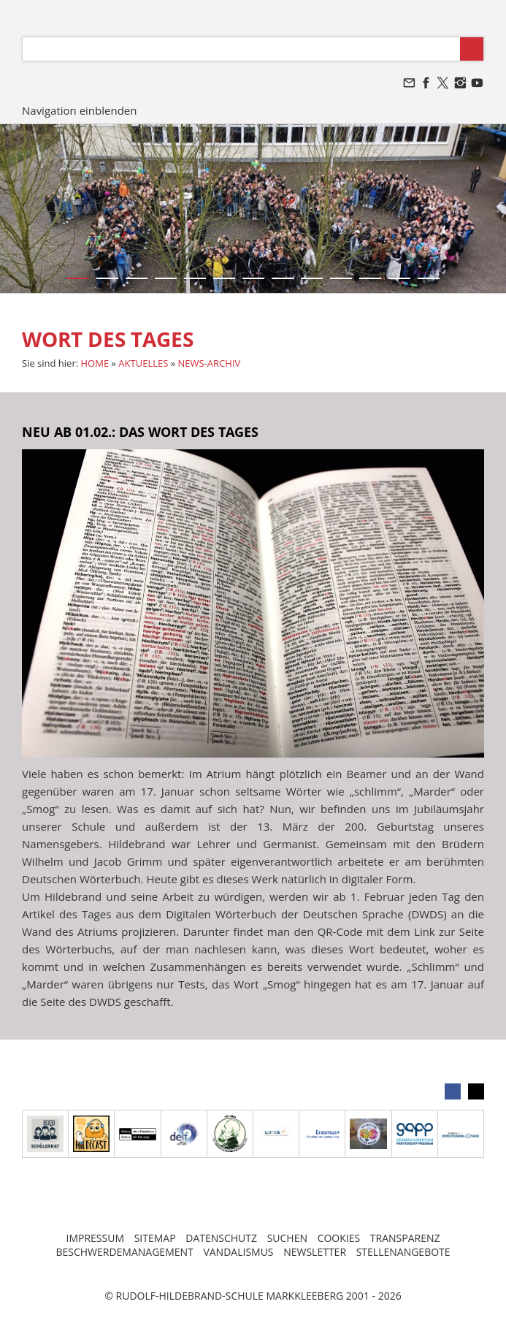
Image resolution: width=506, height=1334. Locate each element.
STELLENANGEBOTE (403, 1252)
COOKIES (339, 1238)
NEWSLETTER (314, 1252)
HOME (95, 363)
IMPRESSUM (95, 1238)
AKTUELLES (143, 363)
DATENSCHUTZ (221, 1238)
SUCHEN (287, 1238)
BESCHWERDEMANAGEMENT (124, 1252)
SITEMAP (155, 1238)
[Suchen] (241, 49)
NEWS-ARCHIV (209, 363)
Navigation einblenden (79, 110)
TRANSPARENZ (405, 1238)
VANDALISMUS (238, 1252)
